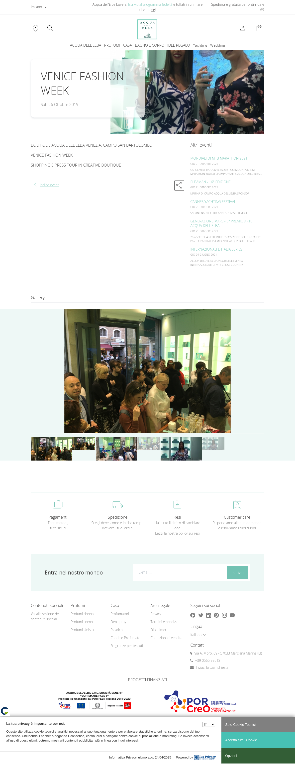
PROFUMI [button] (112, 45)
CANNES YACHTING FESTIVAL (213, 201)
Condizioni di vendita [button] (166, 637)
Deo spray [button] (118, 621)
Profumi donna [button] (82, 613)
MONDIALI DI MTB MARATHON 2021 (218, 158)
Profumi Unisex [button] (82, 629)
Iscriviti (238, 572)
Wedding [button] (217, 45)
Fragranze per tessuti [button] (126, 645)
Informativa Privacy (122, 757)
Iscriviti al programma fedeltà (150, 4)
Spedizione (117, 517)
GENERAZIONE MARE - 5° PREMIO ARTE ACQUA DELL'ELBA (221, 223)
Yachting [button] (200, 45)
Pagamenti (57, 517)
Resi (177, 517)
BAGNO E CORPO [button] (149, 45)
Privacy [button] (155, 613)
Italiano (36, 6)
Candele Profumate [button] (125, 637)
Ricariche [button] (117, 629)
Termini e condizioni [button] (165, 621)
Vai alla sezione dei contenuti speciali (45, 616)
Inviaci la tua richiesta (212, 667)
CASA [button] (127, 45)
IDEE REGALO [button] (178, 45)
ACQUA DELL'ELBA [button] (85, 45)
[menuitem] (200, 45)
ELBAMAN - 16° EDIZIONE (210, 182)
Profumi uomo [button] (82, 621)
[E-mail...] (179, 572)
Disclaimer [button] (158, 629)
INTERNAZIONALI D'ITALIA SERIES (216, 249)
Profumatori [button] (119, 613)
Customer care (237, 517)
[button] (179, 186)
